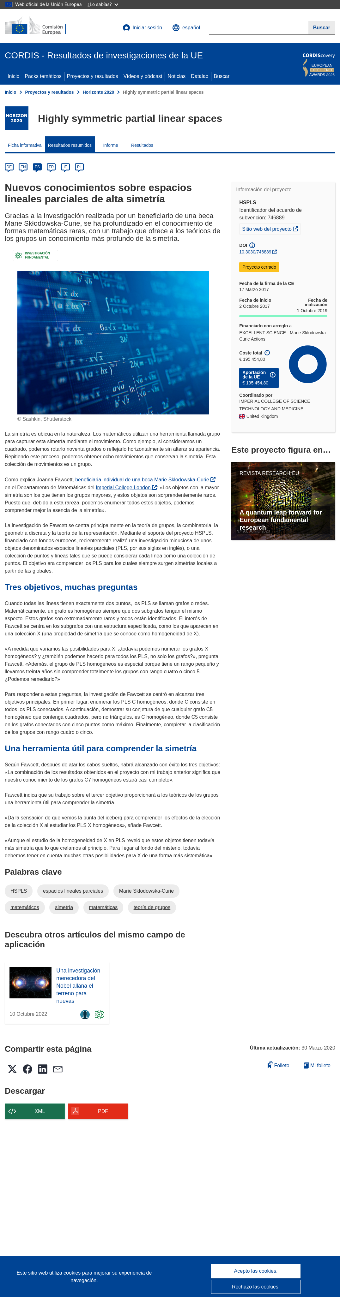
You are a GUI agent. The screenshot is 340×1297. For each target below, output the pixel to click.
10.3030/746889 (255, 251)
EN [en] (23, 167)
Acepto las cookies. (256, 1271)
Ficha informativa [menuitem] (25, 145)
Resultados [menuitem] (142, 145)
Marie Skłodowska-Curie (146, 891)
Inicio (13, 76)
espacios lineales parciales (73, 891)
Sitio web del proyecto (271, 228)
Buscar (222, 76)
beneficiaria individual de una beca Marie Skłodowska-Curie (145, 479)
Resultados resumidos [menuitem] (70, 145)
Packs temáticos (43, 76)
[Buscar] (321, 28)
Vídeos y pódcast (143, 76)
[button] (186, 27)
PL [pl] (79, 167)
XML (40, 1111)
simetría (64, 907)
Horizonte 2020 (98, 92)
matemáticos (24, 907)
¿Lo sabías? (103, 4)
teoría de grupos (152, 907)
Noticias (176, 76)
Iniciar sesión (142, 28)
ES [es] (37, 167)
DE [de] (9, 167)
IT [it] (65, 167)
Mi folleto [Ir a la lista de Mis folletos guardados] (317, 1065)
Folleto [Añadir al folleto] (278, 1064)
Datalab (199, 76)
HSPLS (18, 891)
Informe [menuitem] (110, 145)
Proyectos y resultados (92, 76)
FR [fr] (51, 167)
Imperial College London (126, 487)
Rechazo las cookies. (256, 1286)
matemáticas (103, 907)
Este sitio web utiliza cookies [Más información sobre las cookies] (49, 1273)
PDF (103, 1111)
